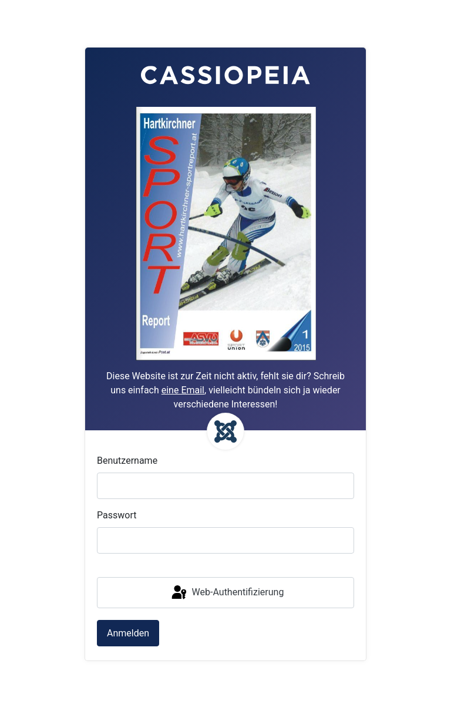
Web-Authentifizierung (227, 593)
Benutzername (127, 460)
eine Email (182, 390)
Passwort (116, 515)
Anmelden (128, 633)
